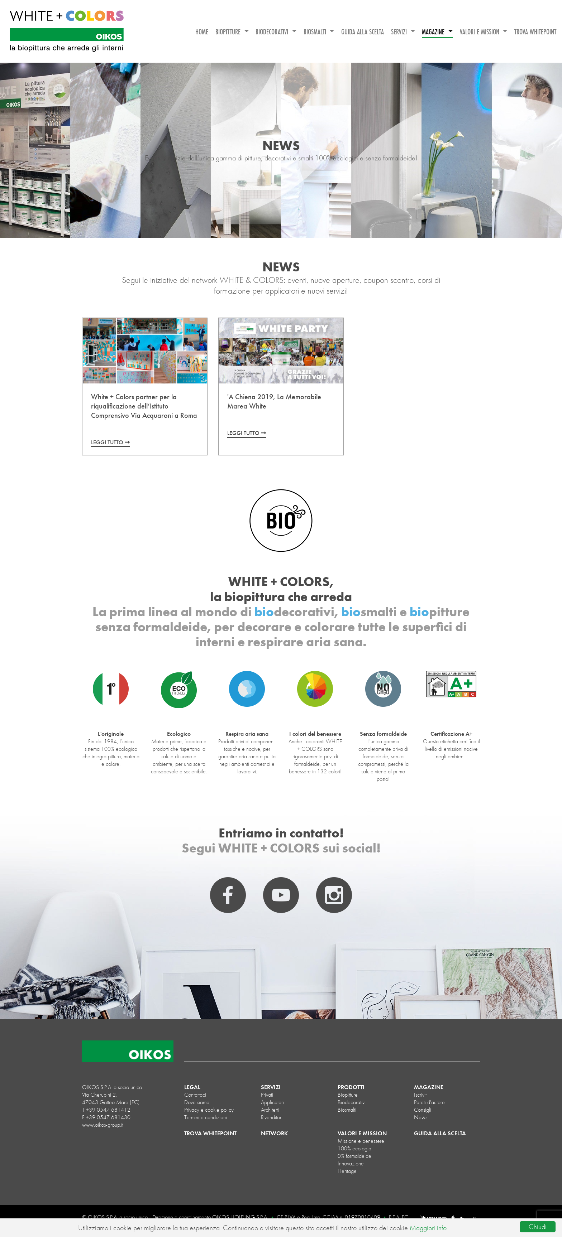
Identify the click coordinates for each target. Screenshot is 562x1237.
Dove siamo (196, 1102)
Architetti (270, 1109)
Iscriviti (421, 1094)
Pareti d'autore (429, 1102)
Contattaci (195, 1094)
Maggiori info (428, 1227)
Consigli (422, 1109)
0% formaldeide (354, 1156)
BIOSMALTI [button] (316, 31)
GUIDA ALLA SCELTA (362, 31)
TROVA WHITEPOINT (535, 31)
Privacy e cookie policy (209, 1109)
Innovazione (351, 1163)
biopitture (348, 1094)
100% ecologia (354, 1148)
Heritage (347, 1171)
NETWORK (274, 1133)
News (420, 1117)
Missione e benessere (361, 1141)
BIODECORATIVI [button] (273, 31)
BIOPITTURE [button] (228, 31)
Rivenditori (271, 1117)
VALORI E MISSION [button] (480, 31)
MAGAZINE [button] (434, 31)
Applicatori (272, 1102)
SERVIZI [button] (400, 31)
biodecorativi (352, 1102)
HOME (201, 31)
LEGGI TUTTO (110, 442)
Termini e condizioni (205, 1117)
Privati (267, 1094)
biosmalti (347, 1109)
